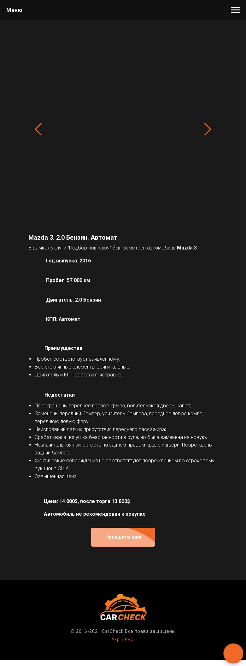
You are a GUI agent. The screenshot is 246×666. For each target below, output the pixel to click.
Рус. (129, 639)
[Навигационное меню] (235, 10)
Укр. (116, 639)
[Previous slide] (38, 129)
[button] (123, 537)
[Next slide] (207, 129)
